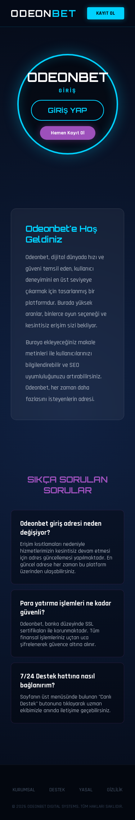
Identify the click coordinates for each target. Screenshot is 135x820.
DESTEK (57, 790)
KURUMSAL (24, 790)
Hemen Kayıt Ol (68, 133)
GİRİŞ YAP (67, 110)
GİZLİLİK (114, 790)
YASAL (86, 790)
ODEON (44, 13)
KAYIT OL (105, 13)
